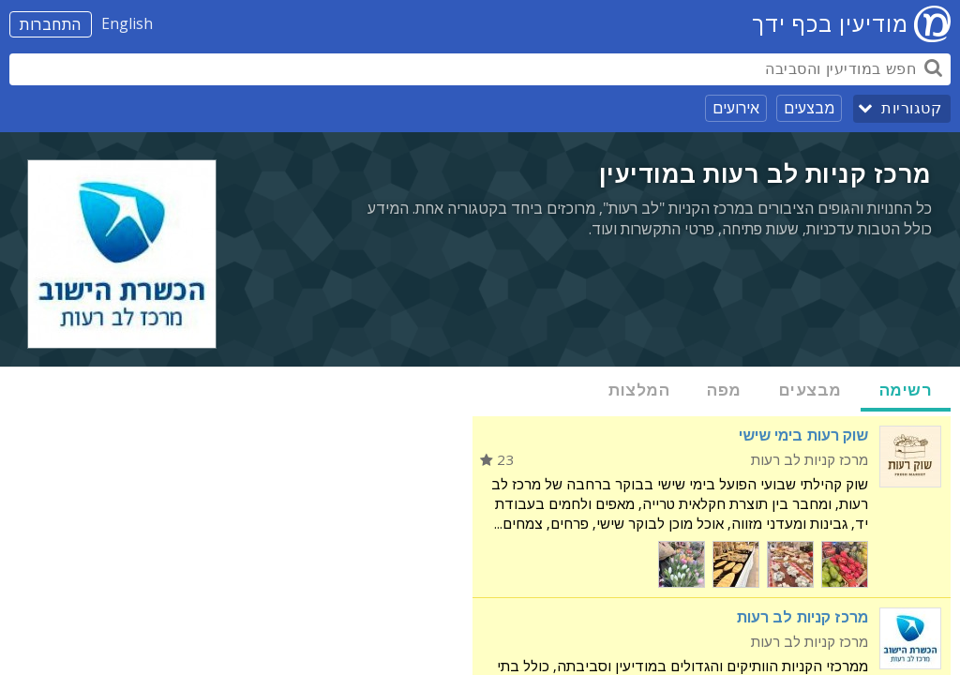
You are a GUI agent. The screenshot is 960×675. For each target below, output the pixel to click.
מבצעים (809, 107)
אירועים (735, 107)
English (127, 23)
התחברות (51, 24)
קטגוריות (911, 108)
